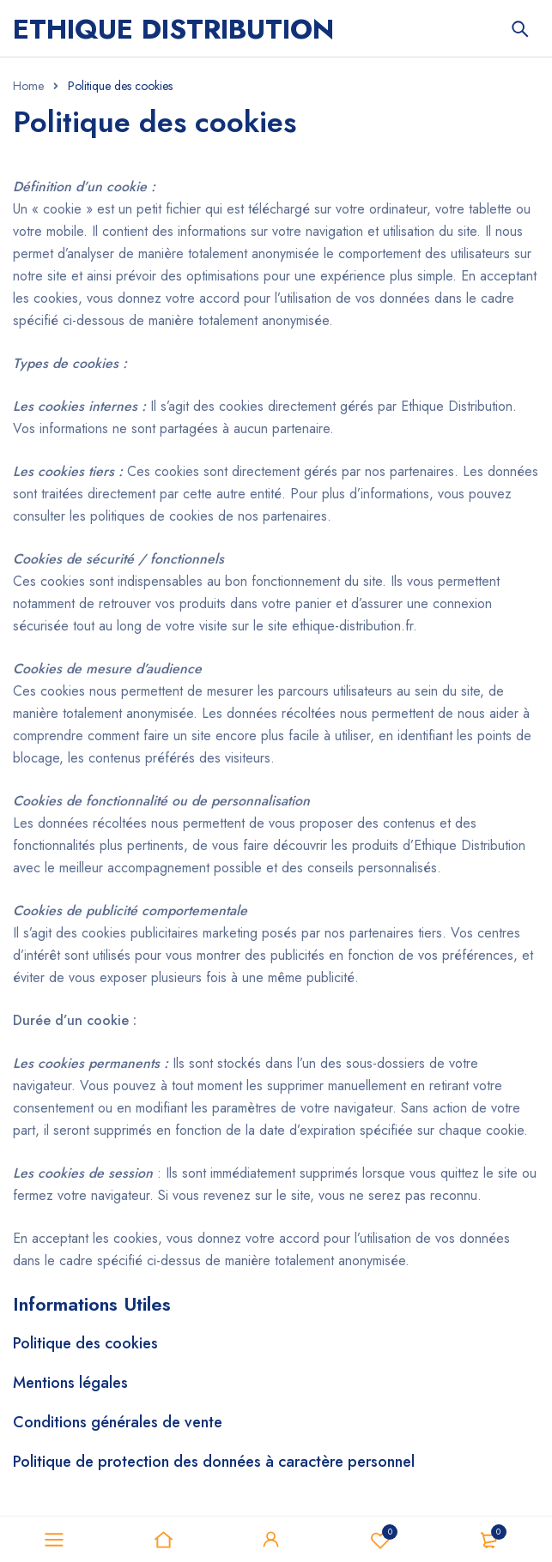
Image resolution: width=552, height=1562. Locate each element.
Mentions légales (70, 1383)
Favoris (380, 1540)
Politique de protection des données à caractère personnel (214, 1461)
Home (28, 85)
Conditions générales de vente (117, 1422)
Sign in (271, 1540)
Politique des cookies (85, 1343)
